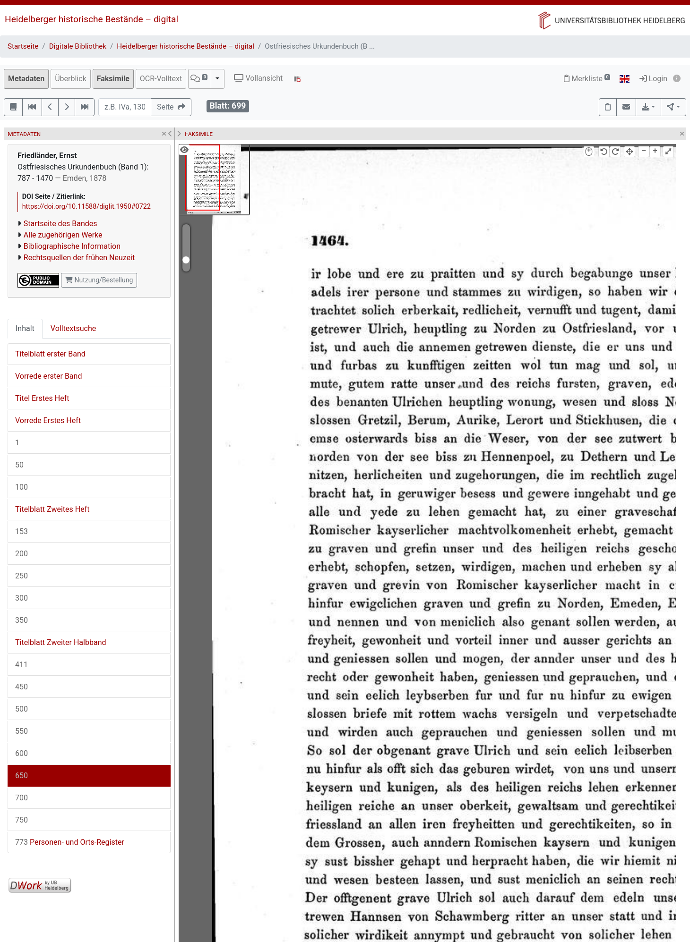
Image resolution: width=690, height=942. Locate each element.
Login (653, 78)
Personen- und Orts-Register (69, 842)
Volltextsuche (73, 328)
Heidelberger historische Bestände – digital (91, 19)
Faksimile (113, 78)
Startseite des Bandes (60, 223)
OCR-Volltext (161, 78)
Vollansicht (258, 78)
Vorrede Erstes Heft (48, 420)
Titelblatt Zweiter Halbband (60, 642)
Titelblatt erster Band (50, 353)
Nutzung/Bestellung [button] (99, 280)
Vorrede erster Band (48, 376)
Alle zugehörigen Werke (63, 234)
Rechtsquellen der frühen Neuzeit (79, 257)
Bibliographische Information (72, 246)
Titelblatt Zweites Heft (52, 509)
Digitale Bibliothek (77, 46)
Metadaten (26, 78)
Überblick (70, 78)
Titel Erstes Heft (42, 398)
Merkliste (587, 78)
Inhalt (25, 328)
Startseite (23, 46)
